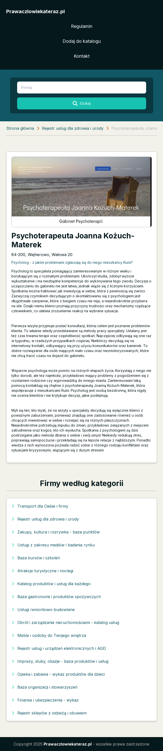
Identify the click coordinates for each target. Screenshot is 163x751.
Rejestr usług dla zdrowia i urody (72, 128)
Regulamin (81, 26)
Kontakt (82, 56)
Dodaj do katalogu (82, 41)
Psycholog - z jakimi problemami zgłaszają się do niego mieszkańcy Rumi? (72, 262)
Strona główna (20, 128)
